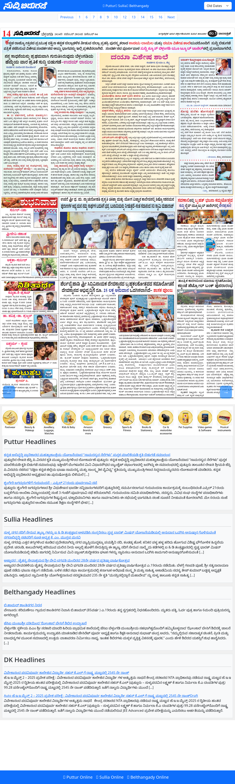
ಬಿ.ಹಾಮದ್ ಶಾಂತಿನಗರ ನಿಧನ (23, 605)
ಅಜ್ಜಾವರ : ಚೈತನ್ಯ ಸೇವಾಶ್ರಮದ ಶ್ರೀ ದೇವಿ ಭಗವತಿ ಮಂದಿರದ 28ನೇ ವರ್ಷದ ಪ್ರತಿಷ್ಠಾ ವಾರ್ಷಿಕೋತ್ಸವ (67, 560)
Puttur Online (78, 777)
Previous (67, 17)
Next (171, 17)
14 (142, 17)
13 (133, 17)
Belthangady (137, 6)
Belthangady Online (148, 777)
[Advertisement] (117, 754)
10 (116, 17)
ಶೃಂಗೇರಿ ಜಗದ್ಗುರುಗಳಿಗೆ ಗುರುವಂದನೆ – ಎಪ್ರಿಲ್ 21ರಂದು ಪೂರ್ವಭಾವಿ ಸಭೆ (50, 482)
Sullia (121, 6)
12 (125, 17)
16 (160, 17)
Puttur (109, 6)
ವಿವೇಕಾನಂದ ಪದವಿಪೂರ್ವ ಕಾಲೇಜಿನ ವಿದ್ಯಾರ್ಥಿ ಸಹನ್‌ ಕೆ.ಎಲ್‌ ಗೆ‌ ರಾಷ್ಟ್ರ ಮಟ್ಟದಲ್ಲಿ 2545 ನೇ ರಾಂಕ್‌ (66, 672)
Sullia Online (109, 777)
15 (151, 17)
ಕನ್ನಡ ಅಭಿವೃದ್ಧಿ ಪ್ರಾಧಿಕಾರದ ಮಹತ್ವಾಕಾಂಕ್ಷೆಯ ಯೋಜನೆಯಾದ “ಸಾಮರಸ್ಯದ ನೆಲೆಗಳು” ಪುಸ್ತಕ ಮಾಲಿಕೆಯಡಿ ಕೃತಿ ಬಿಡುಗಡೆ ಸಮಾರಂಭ (87, 454)
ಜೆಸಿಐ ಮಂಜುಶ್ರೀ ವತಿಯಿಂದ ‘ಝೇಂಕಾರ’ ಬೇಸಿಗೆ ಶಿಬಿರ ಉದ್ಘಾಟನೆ (45, 623)
